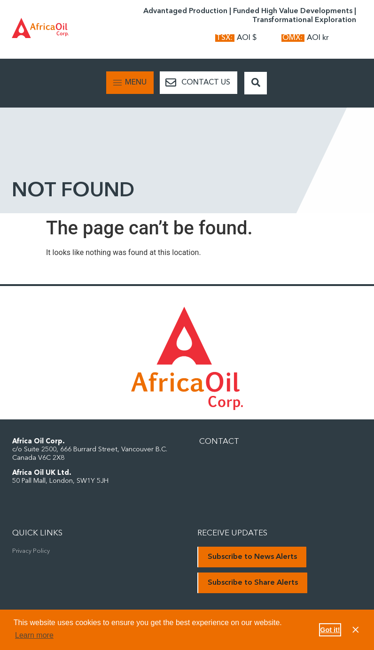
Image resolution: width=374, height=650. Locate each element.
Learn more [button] (34, 635)
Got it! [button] (330, 630)
